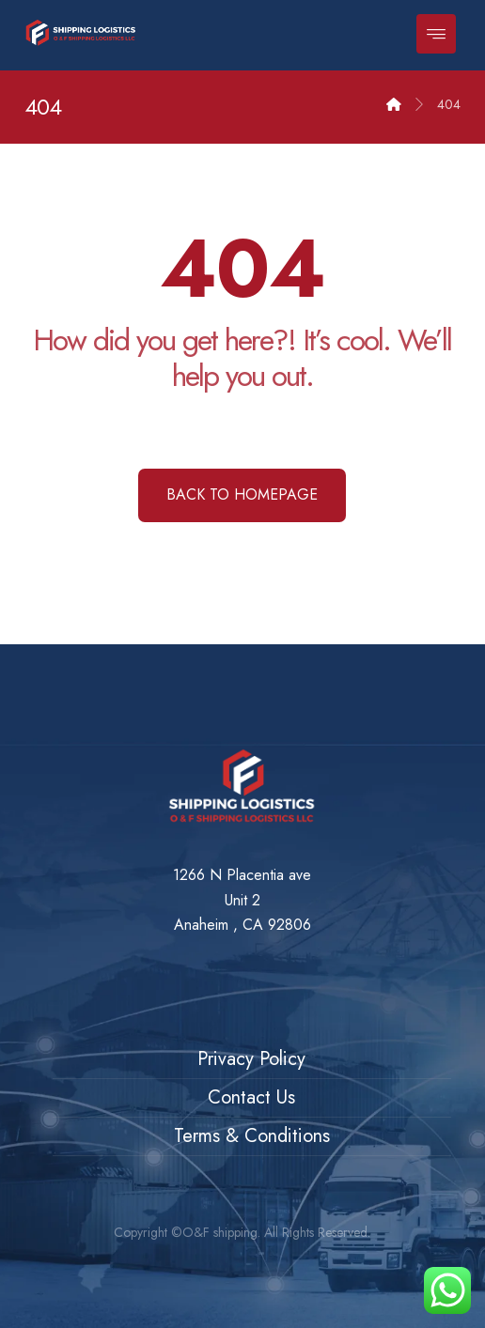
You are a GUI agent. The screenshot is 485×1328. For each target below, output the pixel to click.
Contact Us (251, 1097)
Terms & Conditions (252, 1136)
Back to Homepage (242, 494)
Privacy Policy (251, 1059)
